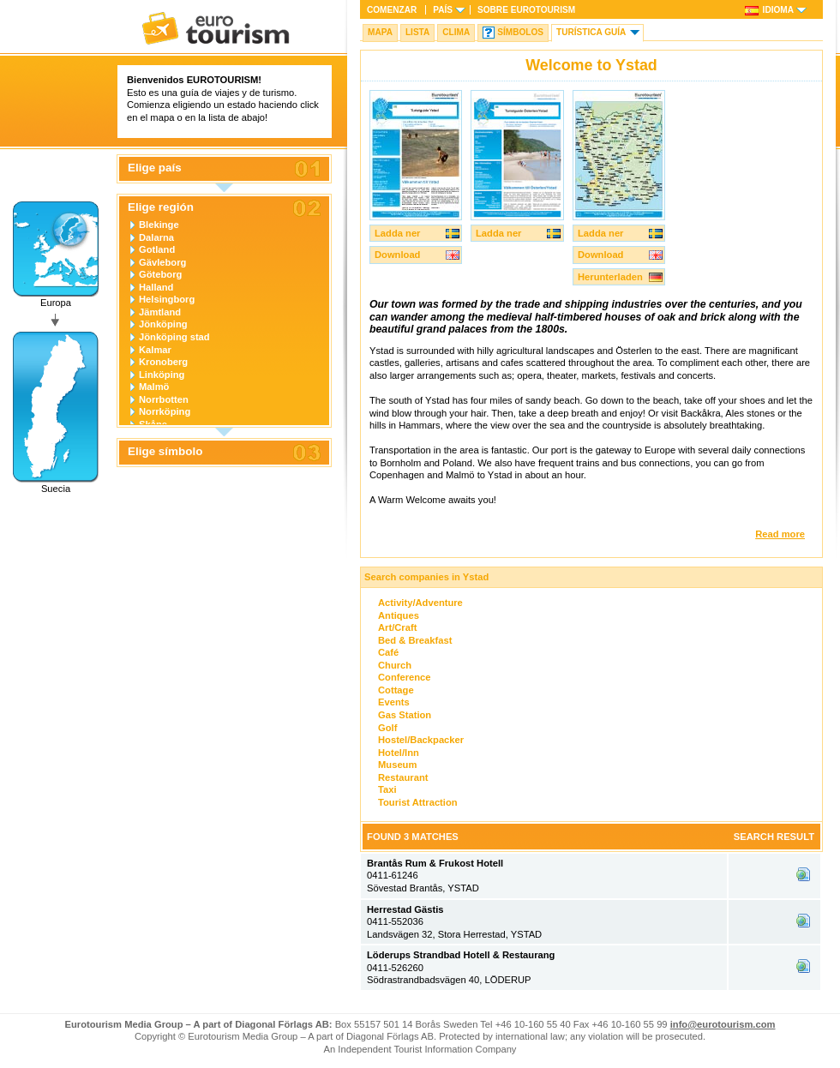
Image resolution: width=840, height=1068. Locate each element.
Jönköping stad (174, 337)
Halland (156, 287)
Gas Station (404, 715)
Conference (404, 677)
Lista (417, 32)
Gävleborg (162, 262)
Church (394, 665)
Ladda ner (397, 233)
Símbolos (520, 32)
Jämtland (160, 312)
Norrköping (164, 411)
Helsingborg (167, 299)
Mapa (380, 32)
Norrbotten (164, 399)
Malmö (154, 386)
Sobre (526, 10)
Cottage (396, 690)
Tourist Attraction (418, 802)
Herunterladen (610, 277)
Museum (397, 764)
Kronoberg (163, 362)
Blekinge (159, 224)
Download (397, 254)
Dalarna (156, 237)
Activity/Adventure (420, 602)
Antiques (398, 615)
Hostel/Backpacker (421, 740)
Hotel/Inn (398, 752)
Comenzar (392, 10)
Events (394, 702)
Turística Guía (591, 32)
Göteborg (160, 274)
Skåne (153, 424)
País (443, 10)
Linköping (161, 374)
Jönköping (163, 324)
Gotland (157, 249)
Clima (456, 32)
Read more (780, 534)
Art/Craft (397, 627)
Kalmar (155, 350)
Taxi (387, 789)
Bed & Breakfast (415, 640)
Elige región (161, 207)
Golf (387, 728)
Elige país (155, 168)
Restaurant (403, 777)
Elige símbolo (165, 452)
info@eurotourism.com (723, 1024)
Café (388, 652)
